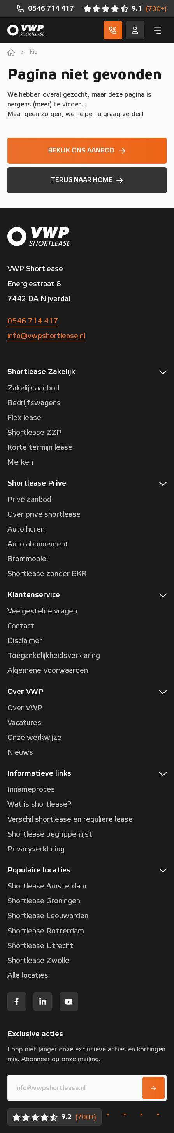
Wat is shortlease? (39, 804)
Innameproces (31, 789)
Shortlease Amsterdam (46, 886)
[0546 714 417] (45, 9)
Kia (33, 52)
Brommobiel (27, 559)
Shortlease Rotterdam (45, 931)
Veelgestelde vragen (42, 611)
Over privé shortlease (44, 514)
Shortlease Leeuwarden (47, 915)
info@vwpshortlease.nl (46, 336)
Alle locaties (27, 975)
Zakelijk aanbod (33, 388)
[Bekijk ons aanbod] (87, 151)
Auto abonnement (38, 544)
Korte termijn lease (39, 447)
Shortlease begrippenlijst (49, 834)
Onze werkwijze (34, 737)
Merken (20, 462)
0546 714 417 (32, 321)
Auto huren (26, 529)
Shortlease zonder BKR (46, 573)
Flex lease (24, 417)
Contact (20, 626)
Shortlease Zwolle (38, 960)
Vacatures (24, 722)
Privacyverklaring (36, 849)
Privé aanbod (29, 499)
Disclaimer (24, 641)
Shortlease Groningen (43, 901)
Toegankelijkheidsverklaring (53, 655)
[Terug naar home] (87, 180)
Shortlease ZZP (34, 432)
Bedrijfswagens (34, 403)
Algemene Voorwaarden (47, 670)
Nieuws (20, 752)
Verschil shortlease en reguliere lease (70, 819)
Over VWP (24, 708)
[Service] (135, 30)
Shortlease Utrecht (40, 946)
